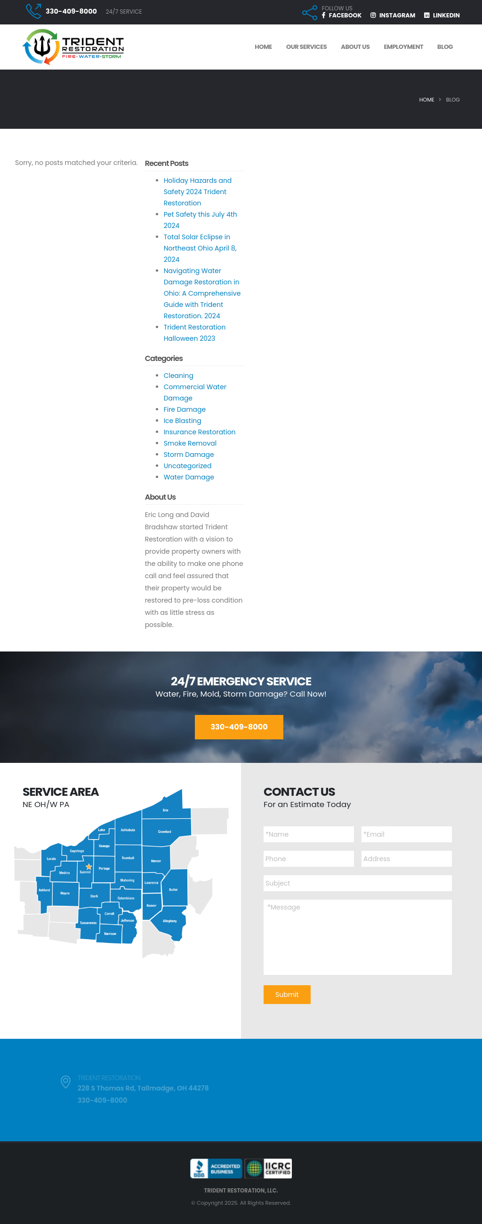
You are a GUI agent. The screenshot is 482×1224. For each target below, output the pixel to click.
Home (426, 99)
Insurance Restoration (200, 432)
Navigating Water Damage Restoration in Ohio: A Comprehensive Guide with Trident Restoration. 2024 (202, 293)
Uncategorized (188, 466)
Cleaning (178, 375)
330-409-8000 (71, 11)
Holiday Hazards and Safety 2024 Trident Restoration (198, 192)
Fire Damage (185, 409)
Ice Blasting (182, 420)
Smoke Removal (190, 443)
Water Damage (189, 477)
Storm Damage (189, 454)
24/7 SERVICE (124, 12)
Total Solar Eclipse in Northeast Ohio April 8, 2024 (200, 248)
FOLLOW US (337, 8)
